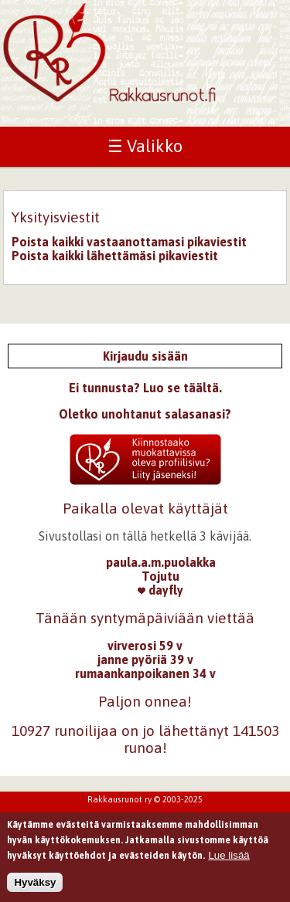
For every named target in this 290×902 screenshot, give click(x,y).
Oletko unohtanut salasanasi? (145, 414)
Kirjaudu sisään (145, 356)
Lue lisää (228, 860)
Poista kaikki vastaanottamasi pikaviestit (129, 242)
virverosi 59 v (145, 646)
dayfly (160, 590)
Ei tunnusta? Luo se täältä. (145, 388)
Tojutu (160, 576)
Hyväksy (35, 888)
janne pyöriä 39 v (145, 659)
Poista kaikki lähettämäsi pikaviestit (115, 256)
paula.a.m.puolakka (161, 562)
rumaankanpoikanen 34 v (145, 673)
